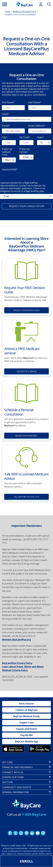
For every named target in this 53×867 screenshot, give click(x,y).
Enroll (26, 861)
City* (4, 137)
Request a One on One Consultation (20, 14)
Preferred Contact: (24, 150)
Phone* (6, 125)
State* (40, 137)
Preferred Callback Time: (7, 152)
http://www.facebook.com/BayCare (10, 833)
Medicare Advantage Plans (24, 11)
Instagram (21, 833)
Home (7, 11)
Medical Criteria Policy (15, 670)
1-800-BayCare (34, 814)
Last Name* (34, 102)
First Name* (8, 102)
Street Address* (36, 125)
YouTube (37, 833)
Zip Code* (24, 137)
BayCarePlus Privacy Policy (17, 663)
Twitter (15, 833)
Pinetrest (26, 833)
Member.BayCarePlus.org (16, 639)
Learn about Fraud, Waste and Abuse (23, 666)
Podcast (43, 833)
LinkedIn (32, 833)
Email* (5, 114)
